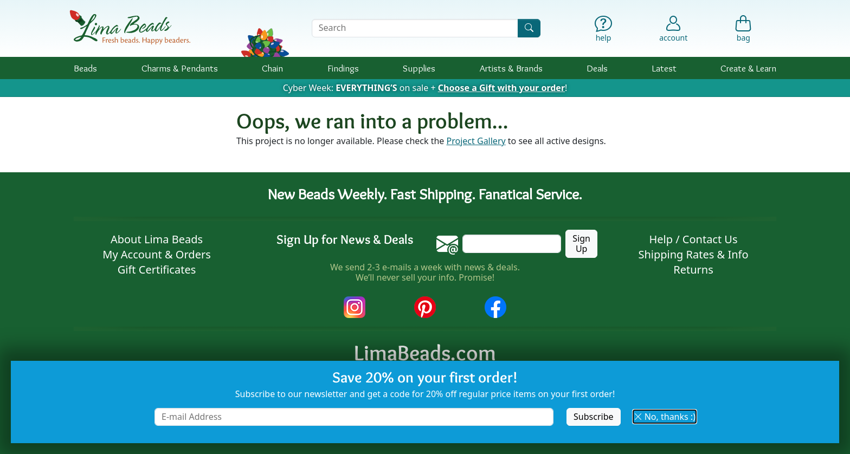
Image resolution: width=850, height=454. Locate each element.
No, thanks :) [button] (665, 417)
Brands (511, 68)
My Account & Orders (156, 254)
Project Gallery (476, 141)
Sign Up (581, 243)
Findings (343, 68)
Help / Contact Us (693, 239)
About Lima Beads (157, 239)
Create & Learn (748, 68)
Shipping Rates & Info (693, 254)
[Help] (604, 31)
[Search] (529, 28)
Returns (693, 269)
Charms (179, 68)
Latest (664, 68)
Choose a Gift (501, 88)
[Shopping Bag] (743, 31)
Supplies (419, 68)
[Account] (673, 28)
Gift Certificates (157, 269)
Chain (272, 68)
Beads (85, 68)
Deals (597, 68)
